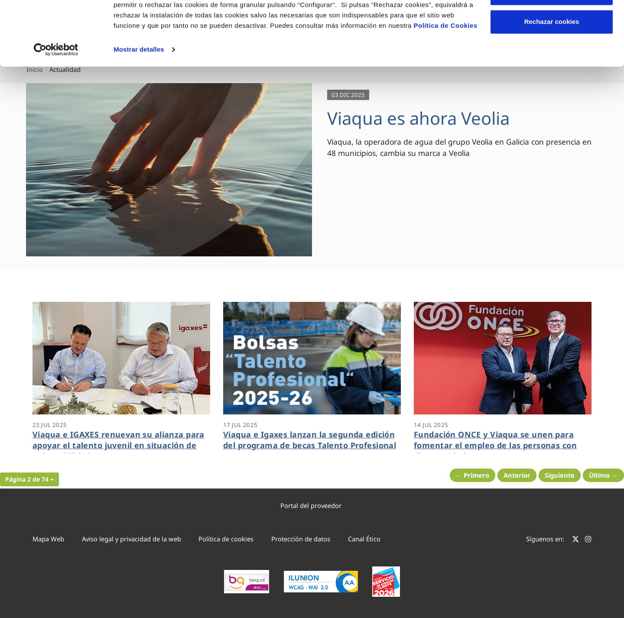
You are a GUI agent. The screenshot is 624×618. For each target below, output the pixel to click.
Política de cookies (226, 538)
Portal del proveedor (310, 505)
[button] (29, 479)
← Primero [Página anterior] (473, 475)
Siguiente (560, 475)
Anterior (517, 475)
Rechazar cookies (551, 79)
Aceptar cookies (551, 22)
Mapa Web (48, 538)
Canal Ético (364, 538)
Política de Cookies (446, 83)
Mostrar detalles (139, 107)
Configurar (552, 51)
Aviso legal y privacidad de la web (131, 538)
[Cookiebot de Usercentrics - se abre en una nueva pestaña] (56, 107)
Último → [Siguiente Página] (603, 475)
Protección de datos (300, 538)
